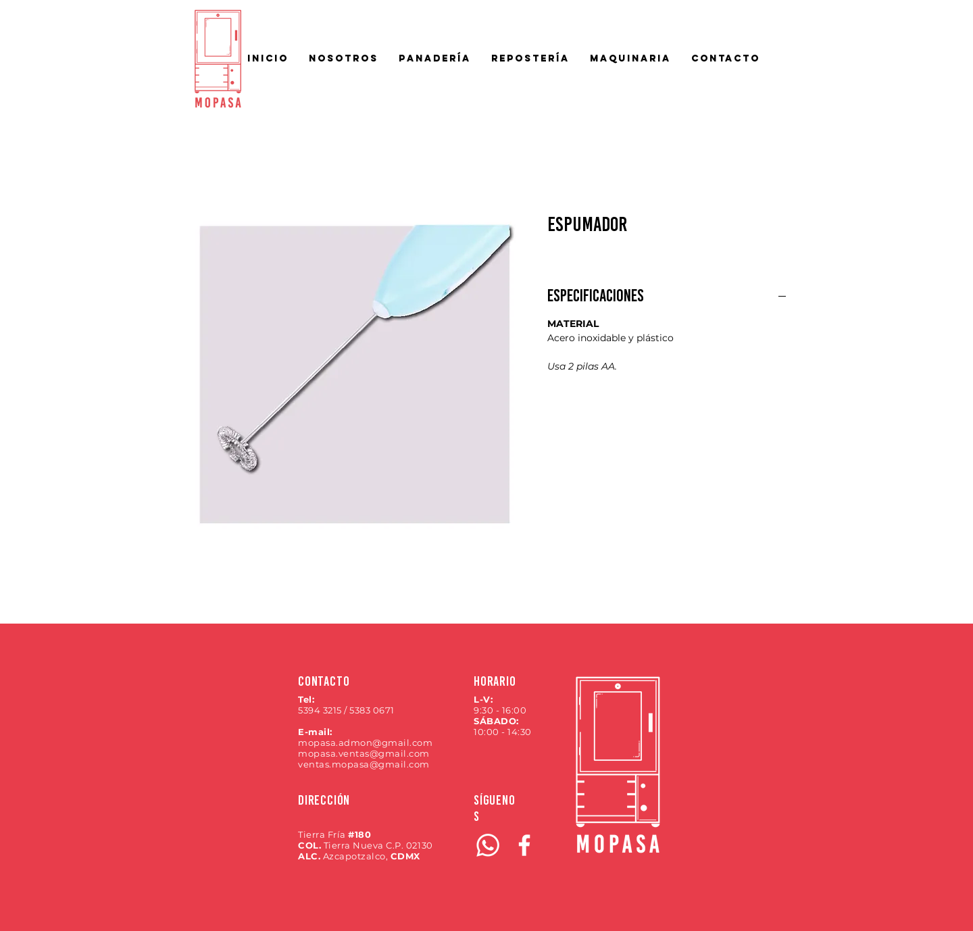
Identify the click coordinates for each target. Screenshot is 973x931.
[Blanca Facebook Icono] (524, 845)
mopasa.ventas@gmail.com (364, 753)
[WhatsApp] (488, 845)
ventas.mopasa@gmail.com (364, 764)
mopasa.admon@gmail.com (365, 742)
